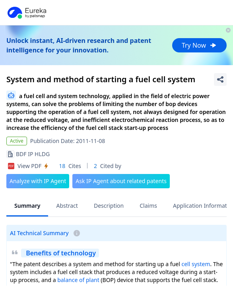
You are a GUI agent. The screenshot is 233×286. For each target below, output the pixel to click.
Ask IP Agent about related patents (121, 181)
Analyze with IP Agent (38, 181)
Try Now (199, 45)
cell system (195, 264)
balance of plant (78, 280)
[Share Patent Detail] (220, 79)
